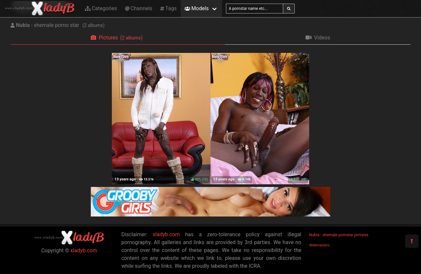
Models (197, 8)
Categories (101, 8)
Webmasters (319, 245)
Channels (138, 8)
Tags (168, 8)
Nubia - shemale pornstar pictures (338, 235)
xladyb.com (83, 250)
